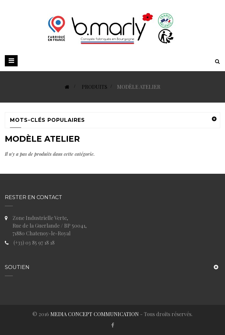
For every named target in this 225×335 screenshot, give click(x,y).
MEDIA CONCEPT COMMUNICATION (94, 314)
